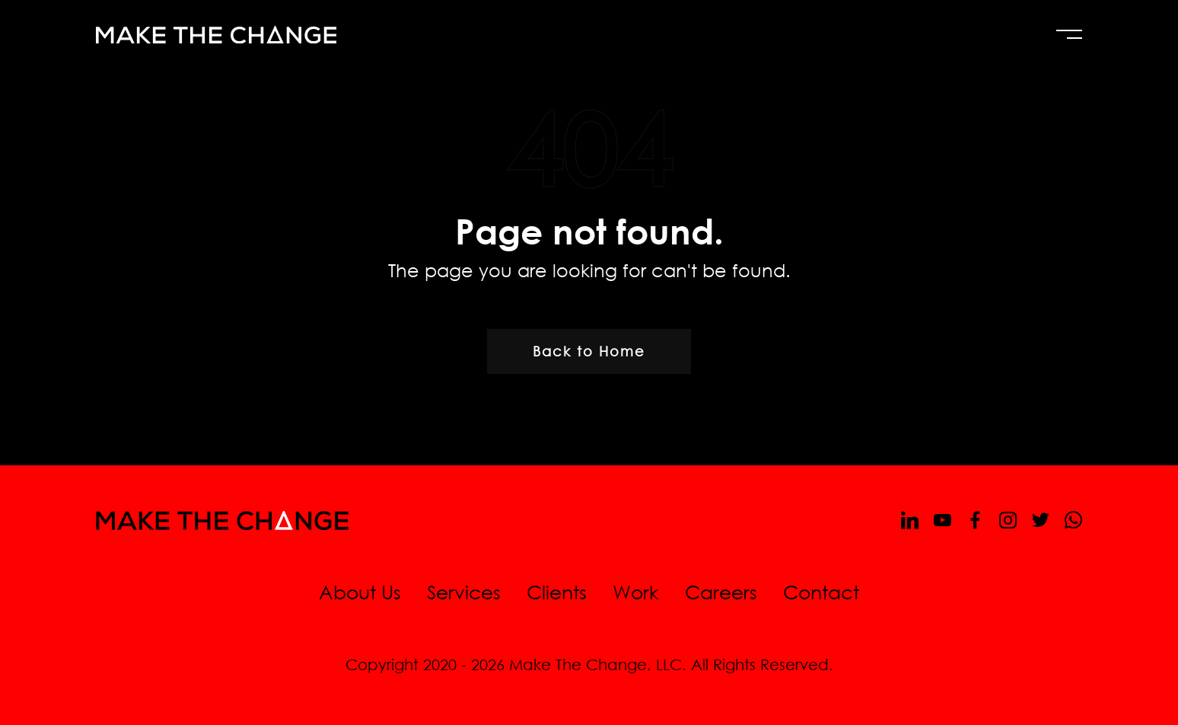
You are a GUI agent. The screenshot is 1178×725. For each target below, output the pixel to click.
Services (464, 591)
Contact (821, 591)
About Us (360, 591)
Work (636, 591)
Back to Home (589, 351)
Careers (721, 591)
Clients (557, 591)
